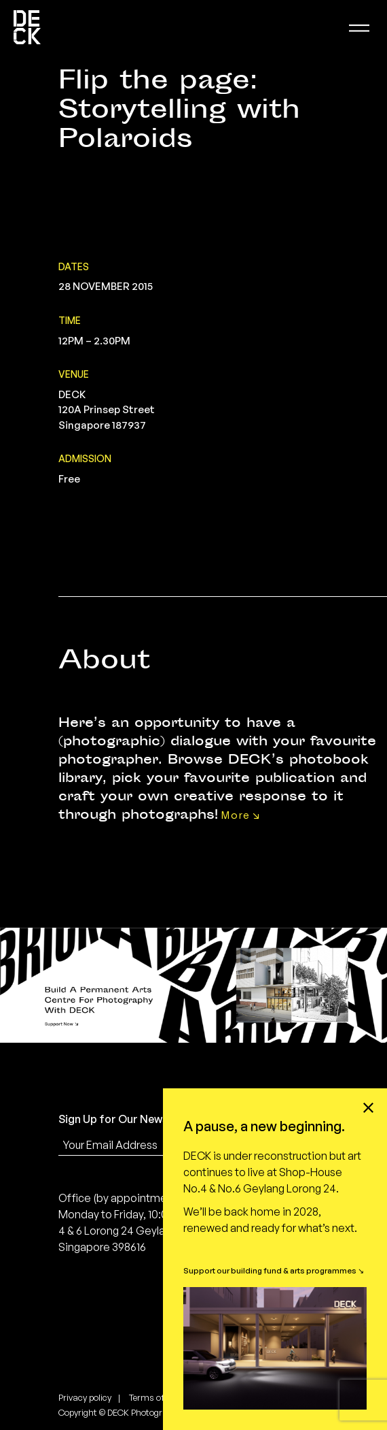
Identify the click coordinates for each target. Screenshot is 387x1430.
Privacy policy (84, 1397)
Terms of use (154, 1397)
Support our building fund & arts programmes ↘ (273, 1270)
